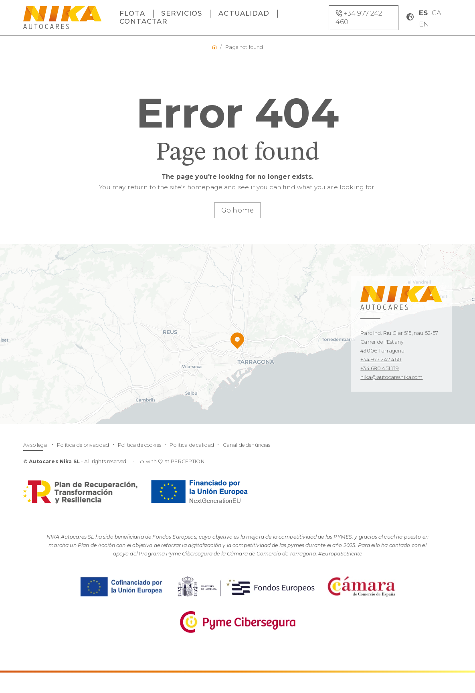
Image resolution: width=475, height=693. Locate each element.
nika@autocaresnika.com (391, 377)
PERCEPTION (187, 461)
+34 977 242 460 (380, 360)
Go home (237, 210)
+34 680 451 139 (379, 368)
